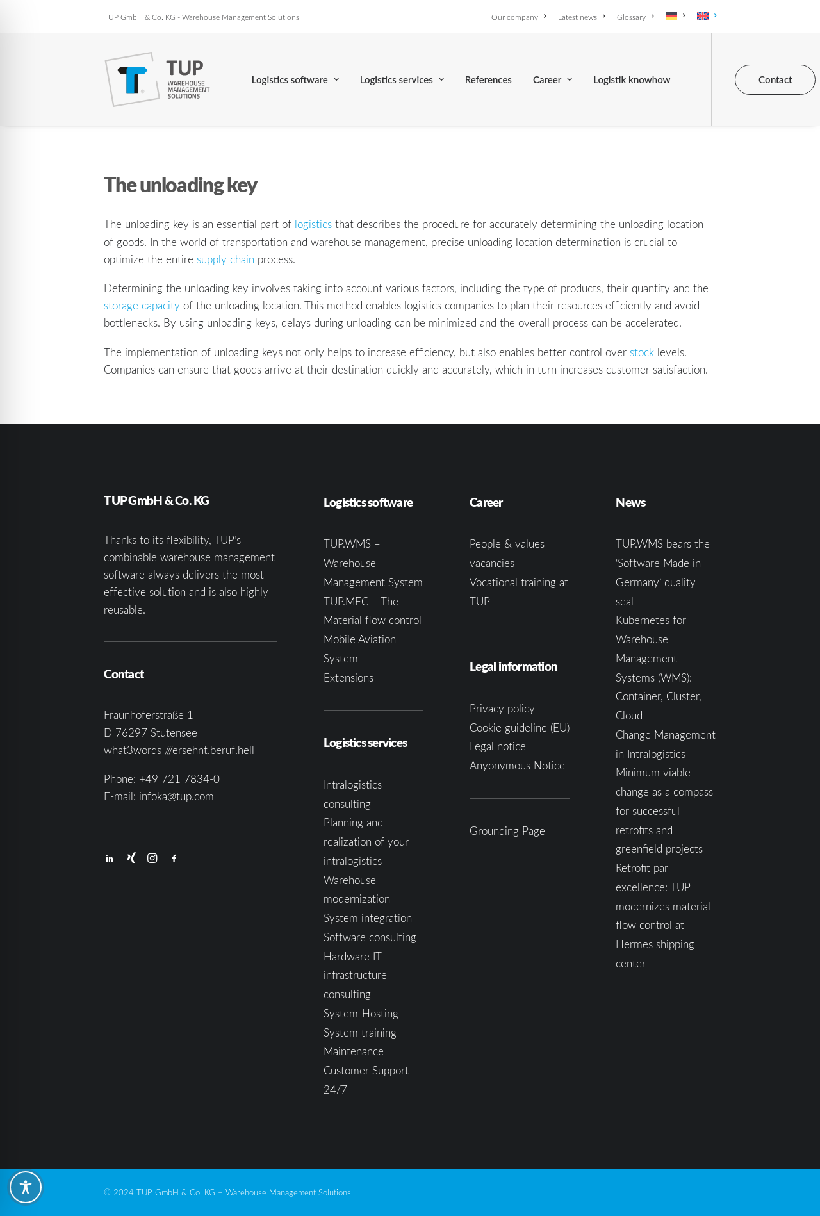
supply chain (225, 259)
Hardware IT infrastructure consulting (355, 975)
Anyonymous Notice (517, 765)
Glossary (635, 17)
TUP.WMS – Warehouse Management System (373, 562)
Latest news (581, 17)
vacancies (492, 562)
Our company (518, 17)
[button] (109, 858)
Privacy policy (502, 708)
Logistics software (295, 79)
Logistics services (402, 79)
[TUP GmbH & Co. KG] (157, 79)
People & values (507, 543)
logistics (313, 224)
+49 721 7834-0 (179, 778)
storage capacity (142, 305)
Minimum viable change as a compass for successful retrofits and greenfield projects (664, 810)
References (488, 79)
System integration (368, 917)
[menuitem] (520, 16)
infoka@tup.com (176, 796)
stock (642, 352)
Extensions (348, 677)
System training (360, 1032)
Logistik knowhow (631, 79)
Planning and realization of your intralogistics (366, 841)
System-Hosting (361, 1013)
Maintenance (354, 1051)
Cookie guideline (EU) (520, 727)
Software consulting (370, 937)
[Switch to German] (675, 16)
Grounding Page (507, 830)
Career (552, 79)
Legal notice (498, 746)
